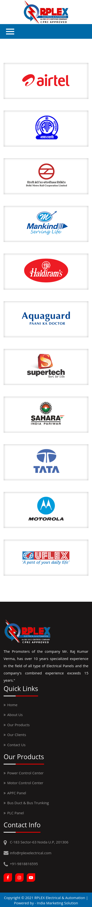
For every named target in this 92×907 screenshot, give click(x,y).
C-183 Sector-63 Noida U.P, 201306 (39, 842)
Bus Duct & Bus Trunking (28, 802)
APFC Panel (16, 792)
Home (12, 704)
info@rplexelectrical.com (30, 852)
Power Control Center (25, 772)
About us (15, 714)
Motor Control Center (25, 782)
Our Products (18, 724)
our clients (16, 734)
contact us (16, 744)
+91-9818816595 (24, 863)
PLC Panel (15, 812)
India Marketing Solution (57, 902)
